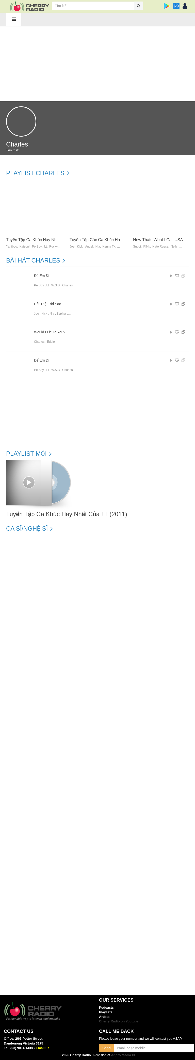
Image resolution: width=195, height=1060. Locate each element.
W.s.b (55, 285)
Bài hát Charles (33, 260)
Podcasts (106, 1007)
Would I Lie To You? (49, 332)
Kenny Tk (108, 246)
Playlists (105, 1012)
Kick (80, 246)
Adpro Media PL (123, 1055)
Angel (89, 246)
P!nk (146, 246)
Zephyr (61, 313)
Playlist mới (26, 453)
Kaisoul (24, 246)
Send (106, 1048)
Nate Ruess (160, 246)
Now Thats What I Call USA (158, 240)
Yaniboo (11, 246)
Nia (97, 246)
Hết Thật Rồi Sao (47, 304)
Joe (72, 246)
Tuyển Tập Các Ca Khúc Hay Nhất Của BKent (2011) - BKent (125, 240)
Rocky (53, 246)
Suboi (137, 246)
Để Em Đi (41, 276)
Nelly (174, 246)
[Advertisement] (97, 63)
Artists (104, 1017)
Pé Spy (37, 246)
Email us (42, 1048)
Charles (67, 285)
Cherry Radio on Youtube (119, 1021)
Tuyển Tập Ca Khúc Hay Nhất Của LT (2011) (46, 240)
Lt (45, 246)
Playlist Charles (35, 173)
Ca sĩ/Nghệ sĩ (27, 528)
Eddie (51, 342)
